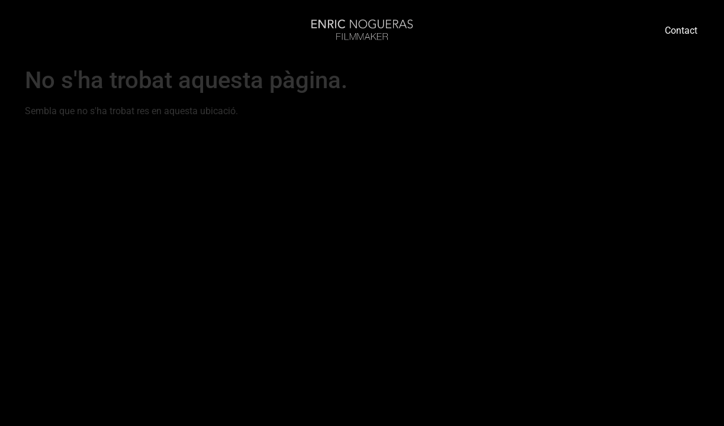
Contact (681, 30)
